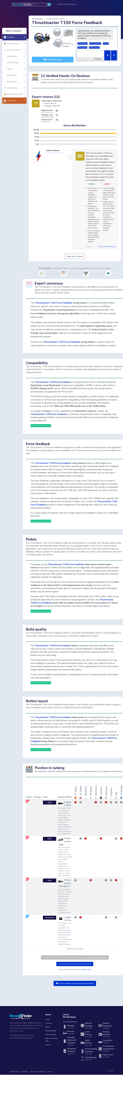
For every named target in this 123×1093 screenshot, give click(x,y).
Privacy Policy (14, 1072)
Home (47, 1019)
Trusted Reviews (48, 112)
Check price (49, 918)
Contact (48, 1045)
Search (47, 1027)
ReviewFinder (37, 19)
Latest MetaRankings (66, 4)
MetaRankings (50, 1031)
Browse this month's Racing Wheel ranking (75, 964)
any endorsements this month (95, 957)
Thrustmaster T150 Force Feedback (53, 302)
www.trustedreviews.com (55, 153)
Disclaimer (24, 1072)
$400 (49, 880)
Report (89, 246)
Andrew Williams (53, 150)
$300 (49, 802)
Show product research (41, 425)
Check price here (53, 59)
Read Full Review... (107, 246)
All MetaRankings (70, 1022)
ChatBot (48, 1023)
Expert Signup (50, 1034)
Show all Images (68, 45)
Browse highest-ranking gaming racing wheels (75, 983)
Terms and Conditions (37, 1072)
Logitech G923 (86, 969)
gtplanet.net (47, 121)
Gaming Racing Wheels (55, 19)
